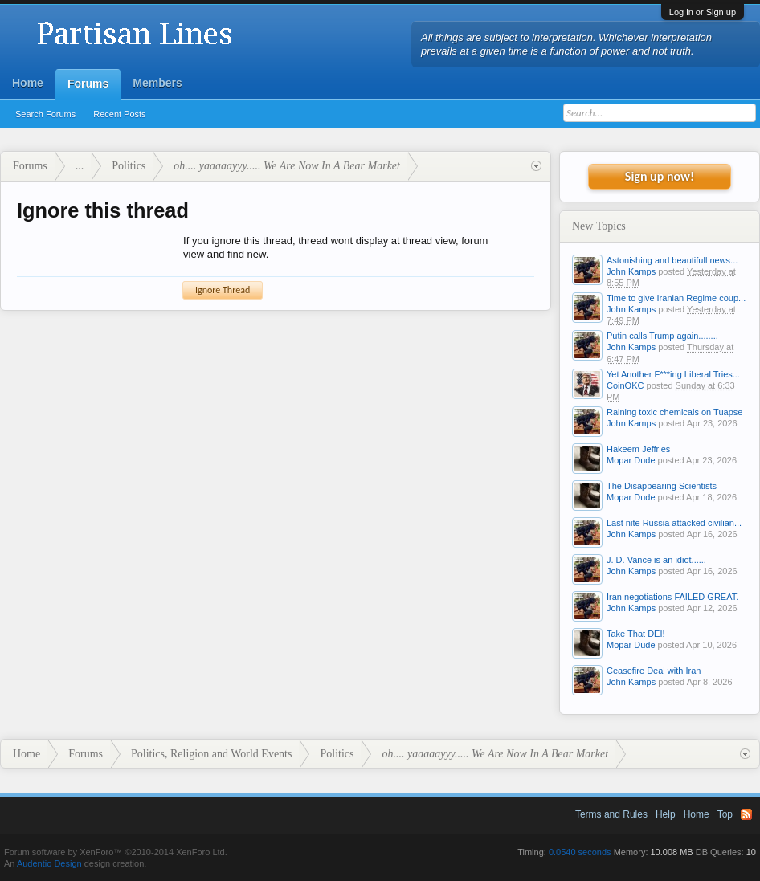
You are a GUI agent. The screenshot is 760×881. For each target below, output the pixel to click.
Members (157, 82)
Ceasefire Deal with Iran (654, 670)
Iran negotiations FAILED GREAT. (672, 597)
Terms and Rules (611, 814)
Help (666, 814)
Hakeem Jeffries (638, 449)
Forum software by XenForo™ (115, 852)
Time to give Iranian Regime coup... (676, 298)
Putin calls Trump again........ (662, 336)
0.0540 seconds (580, 852)
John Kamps (631, 271)
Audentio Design (49, 863)
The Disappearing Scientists (662, 486)
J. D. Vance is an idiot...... (656, 560)
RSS (746, 814)
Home (27, 82)
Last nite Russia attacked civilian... (674, 523)
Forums (87, 83)
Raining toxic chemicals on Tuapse (674, 412)
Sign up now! (659, 176)
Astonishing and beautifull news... (672, 260)
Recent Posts (119, 114)
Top (725, 814)
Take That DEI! (636, 633)
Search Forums (45, 114)
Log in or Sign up (702, 12)
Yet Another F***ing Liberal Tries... (673, 374)
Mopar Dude (631, 460)
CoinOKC (625, 385)
